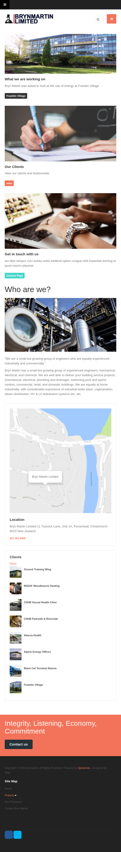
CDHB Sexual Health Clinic (40, 602)
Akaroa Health (32, 635)
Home (8, 788)
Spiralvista (84, 767)
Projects (11, 795)
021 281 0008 (18, 538)
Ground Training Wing (37, 569)
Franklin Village (16, 95)
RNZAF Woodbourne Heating (42, 585)
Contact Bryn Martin (16, 808)
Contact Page (14, 275)
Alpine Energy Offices (37, 651)
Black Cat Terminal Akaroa (40, 668)
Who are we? (28, 289)
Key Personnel (13, 801)
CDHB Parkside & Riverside (41, 618)
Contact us (18, 744)
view (9, 183)
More (13, 563)
